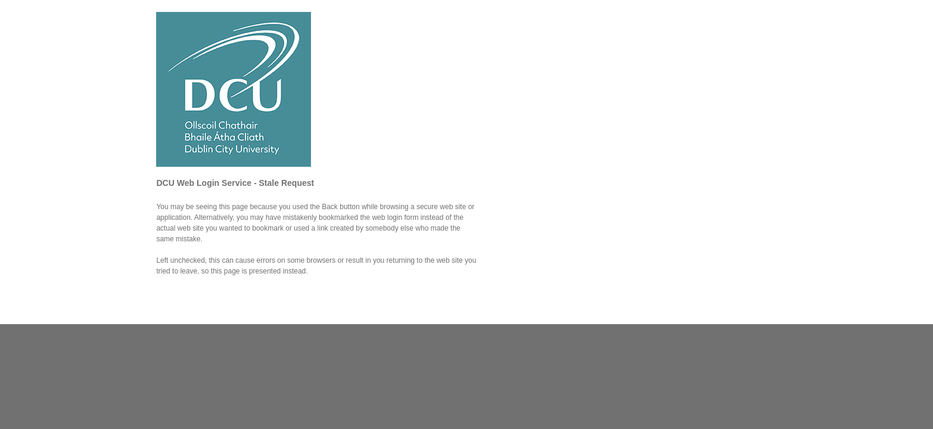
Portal (196, 336)
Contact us (172, 336)
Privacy (215, 336)
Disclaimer (241, 336)
